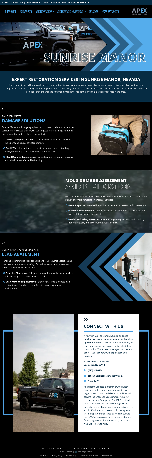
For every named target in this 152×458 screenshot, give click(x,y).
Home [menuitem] (10, 11)
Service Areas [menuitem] (70, 11)
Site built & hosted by (76, 452)
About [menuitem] (26, 11)
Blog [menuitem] (93, 11)
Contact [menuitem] (110, 11)
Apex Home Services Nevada (67, 448)
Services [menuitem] (44, 11)
